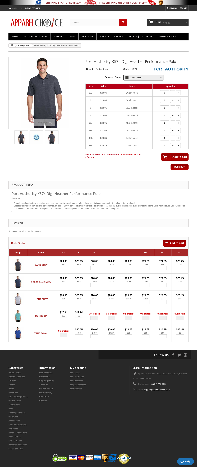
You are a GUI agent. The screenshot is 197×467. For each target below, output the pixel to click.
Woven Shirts (14, 401)
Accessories (14, 421)
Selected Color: (113, 77)
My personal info (78, 385)
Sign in (183, 8)
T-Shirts (59, 36)
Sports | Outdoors (140, 36)
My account (78, 368)
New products (45, 373)
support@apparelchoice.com (157, 390)
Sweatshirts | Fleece (18, 397)
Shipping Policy (167, 36)
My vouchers (76, 389)
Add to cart (174, 243)
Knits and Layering (17, 425)
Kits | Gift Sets (15, 441)
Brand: (90, 69)
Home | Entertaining (17, 433)
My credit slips (77, 377)
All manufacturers (35, 36)
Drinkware (13, 429)
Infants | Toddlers (111, 36)
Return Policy (45, 393)
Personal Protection (17, 445)
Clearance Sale (15, 449)
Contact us (172, 8)
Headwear (87, 36)
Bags (72, 36)
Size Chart (44, 397)
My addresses (76, 381)
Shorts (11, 385)
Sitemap (43, 401)
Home (15, 36)
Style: (126, 69)
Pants (11, 389)
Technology (14, 405)
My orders (75, 373)
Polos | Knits (14, 373)
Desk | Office (14, 437)
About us (43, 385)
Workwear (13, 417)
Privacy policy (46, 389)
